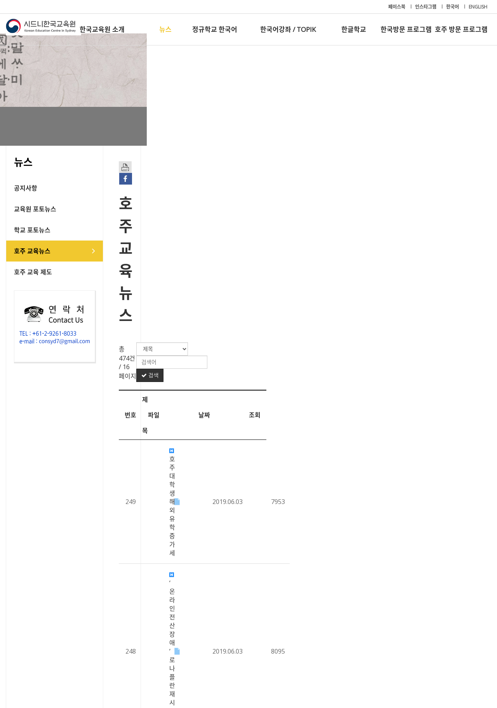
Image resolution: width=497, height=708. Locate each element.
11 (219, 614)
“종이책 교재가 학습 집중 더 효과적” (219, 568)
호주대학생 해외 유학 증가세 (209, 269)
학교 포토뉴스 (32, 230)
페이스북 (397, 6)
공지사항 (25, 188)
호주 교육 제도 (33, 272)
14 (271, 614)
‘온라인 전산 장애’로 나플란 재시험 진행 (224, 290)
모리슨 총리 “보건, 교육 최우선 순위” (220, 461)
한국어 (453, 6)
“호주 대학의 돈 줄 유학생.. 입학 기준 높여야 (229, 440)
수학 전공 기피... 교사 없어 (206, 376)
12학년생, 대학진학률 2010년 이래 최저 (224, 333)
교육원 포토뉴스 (35, 209)
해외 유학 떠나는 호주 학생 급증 (214, 504)
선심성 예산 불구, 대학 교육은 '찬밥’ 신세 (225, 547)
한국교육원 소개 (102, 29)
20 (374, 614)
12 (236, 614)
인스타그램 (426, 6)
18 (340, 614)
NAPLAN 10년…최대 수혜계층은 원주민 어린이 (234, 525)
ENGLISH (478, 6)
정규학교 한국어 (214, 29)
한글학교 (353, 29)
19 (357, 614)
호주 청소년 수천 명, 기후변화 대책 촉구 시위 (231, 312)
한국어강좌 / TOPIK (288, 29)
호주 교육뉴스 (32, 251)
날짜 (413, 249)
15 (288, 614)
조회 (463, 249)
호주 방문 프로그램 (461, 29)
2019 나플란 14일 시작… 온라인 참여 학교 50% (234, 397)
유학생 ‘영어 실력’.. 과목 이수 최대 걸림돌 (226, 355)
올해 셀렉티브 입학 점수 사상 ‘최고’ (218, 419)
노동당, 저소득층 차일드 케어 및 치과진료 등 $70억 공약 (245, 483)
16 (305, 614)
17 (323, 614)
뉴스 (165, 29)
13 (253, 614)
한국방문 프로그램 (406, 29)
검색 (461, 225)
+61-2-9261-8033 (190, 678)
